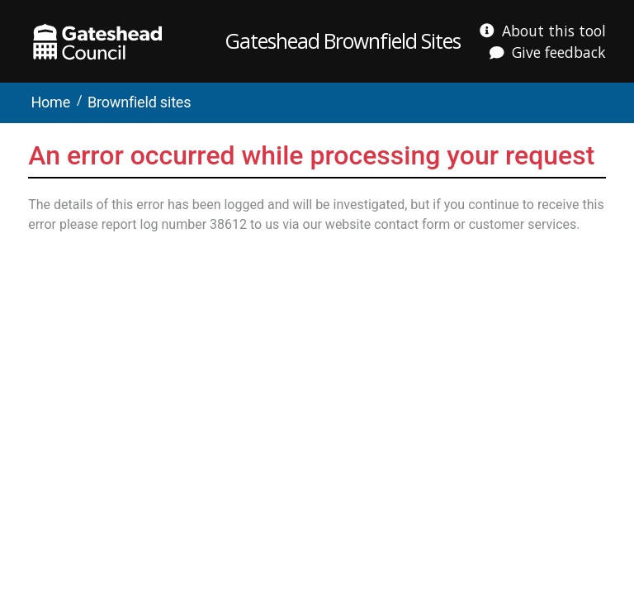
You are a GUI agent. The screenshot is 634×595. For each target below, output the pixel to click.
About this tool (554, 30)
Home (50, 102)
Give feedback (559, 52)
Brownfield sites (139, 102)
